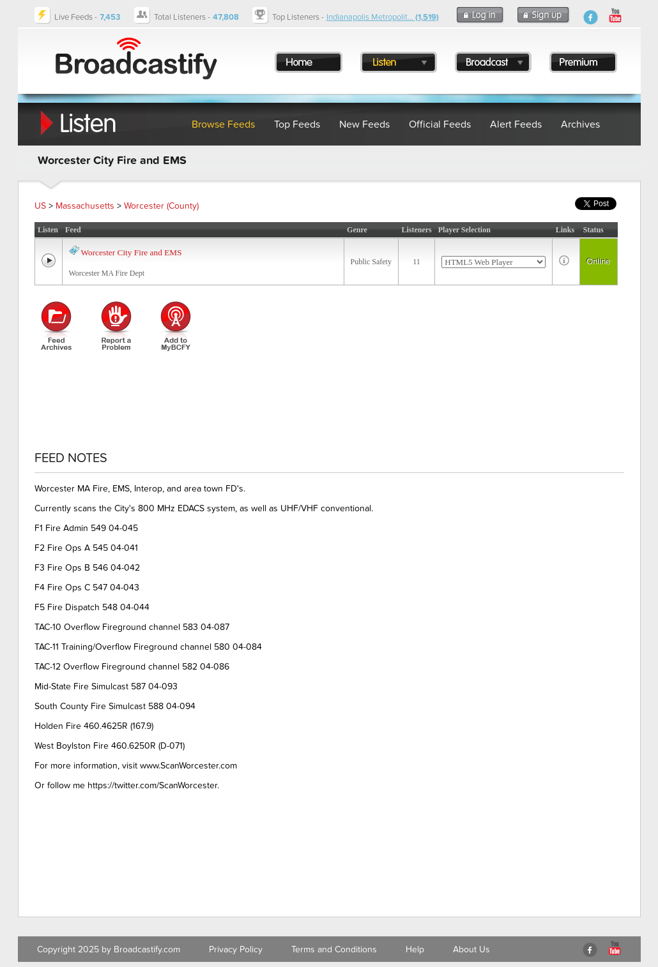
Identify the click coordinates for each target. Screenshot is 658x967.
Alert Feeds (516, 124)
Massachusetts (85, 205)
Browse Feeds (223, 124)
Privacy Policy (236, 949)
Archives (580, 124)
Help (415, 949)
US (40, 205)
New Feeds (364, 124)
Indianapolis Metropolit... (382, 17)
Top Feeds (297, 124)
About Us (471, 949)
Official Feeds (440, 124)
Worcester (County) (161, 205)
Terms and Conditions (334, 949)
